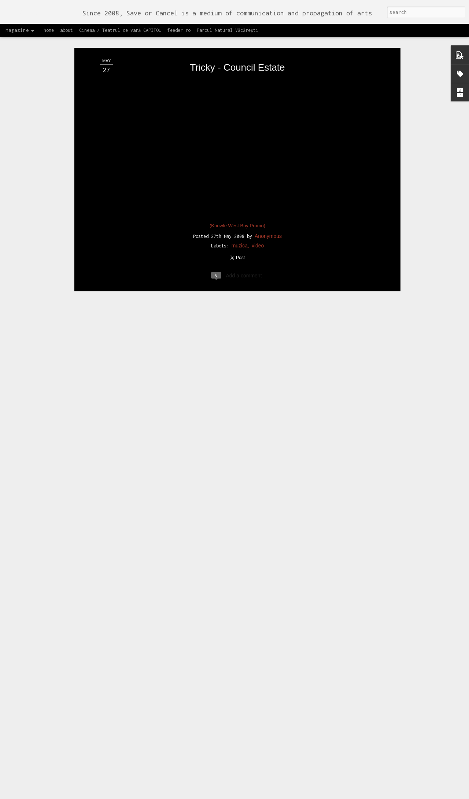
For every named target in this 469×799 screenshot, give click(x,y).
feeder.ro (179, 30)
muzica (240, 229)
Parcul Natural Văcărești (227, 30)
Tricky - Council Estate (237, 50)
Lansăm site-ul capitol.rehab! (199, 791)
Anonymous (268, 219)
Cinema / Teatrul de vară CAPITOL (120, 30)
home (49, 30)
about (66, 30)
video (258, 229)
